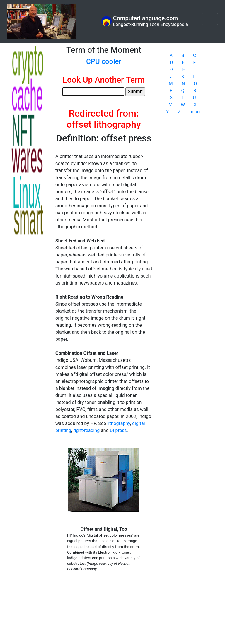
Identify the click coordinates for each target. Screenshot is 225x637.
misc (194, 111)
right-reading (86, 430)
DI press (118, 430)
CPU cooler (103, 61)
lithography (118, 423)
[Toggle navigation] (210, 19)
